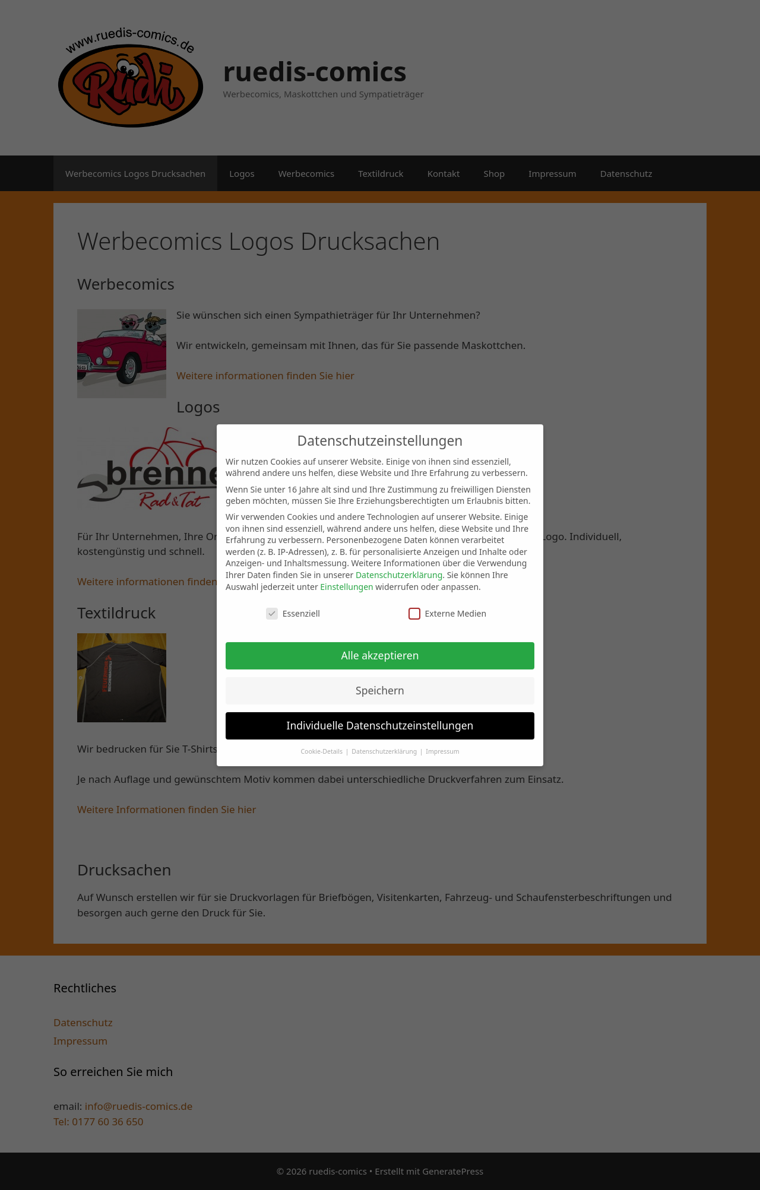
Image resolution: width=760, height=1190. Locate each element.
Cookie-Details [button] (322, 743)
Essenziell (293, 605)
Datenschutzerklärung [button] (385, 743)
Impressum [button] (442, 743)
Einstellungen (346, 578)
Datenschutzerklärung (399, 566)
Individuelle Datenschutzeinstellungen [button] (380, 717)
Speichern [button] (380, 682)
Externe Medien (447, 605)
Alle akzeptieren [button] (380, 647)
